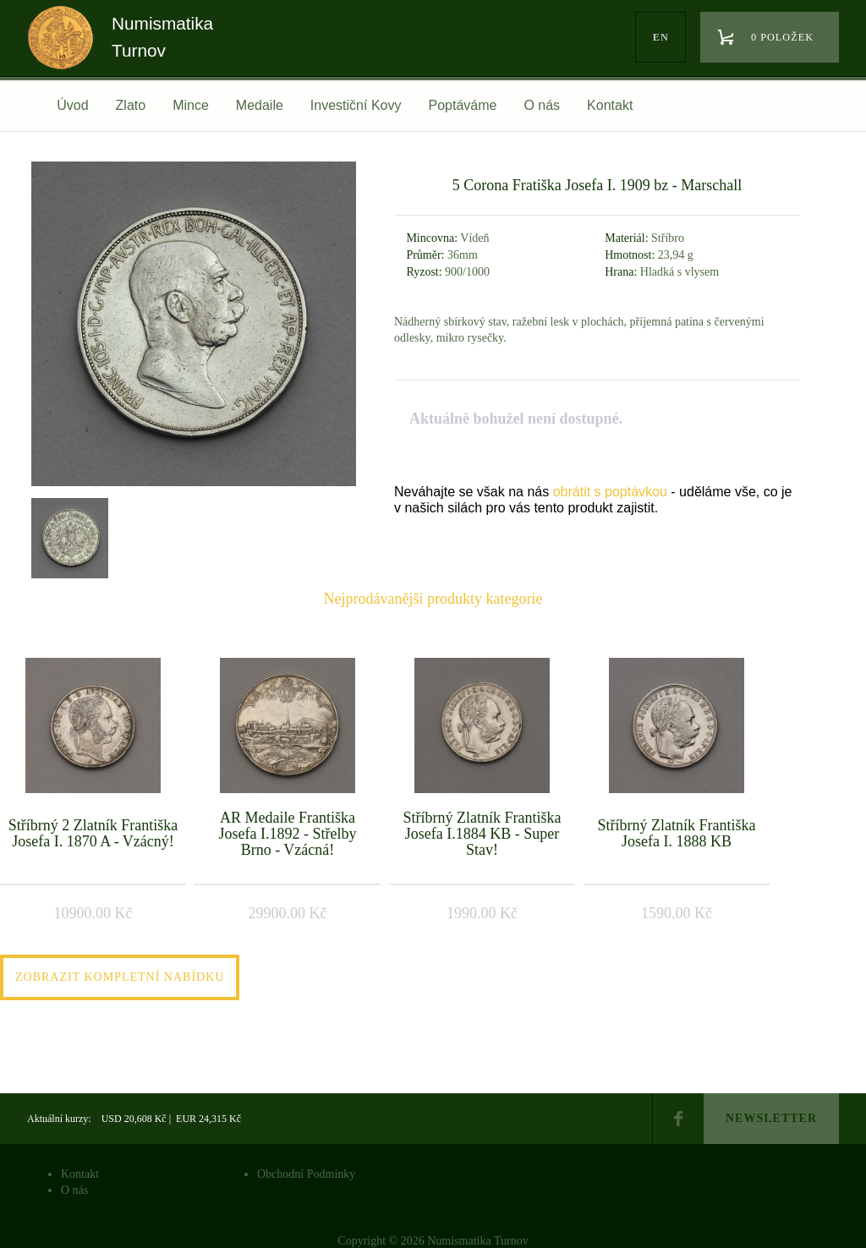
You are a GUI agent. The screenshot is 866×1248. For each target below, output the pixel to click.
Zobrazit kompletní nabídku (119, 977)
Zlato (131, 105)
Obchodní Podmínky (306, 1174)
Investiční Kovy (356, 105)
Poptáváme (462, 105)
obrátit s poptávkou (610, 491)
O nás (541, 105)
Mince (191, 105)
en (661, 37)
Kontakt (610, 105)
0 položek (782, 37)
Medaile (259, 105)
